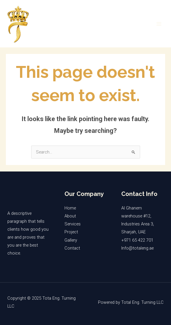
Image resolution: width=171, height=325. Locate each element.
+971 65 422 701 (137, 240)
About (70, 216)
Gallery (70, 240)
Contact (72, 248)
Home (70, 208)
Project (71, 232)
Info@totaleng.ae (137, 248)
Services (72, 224)
